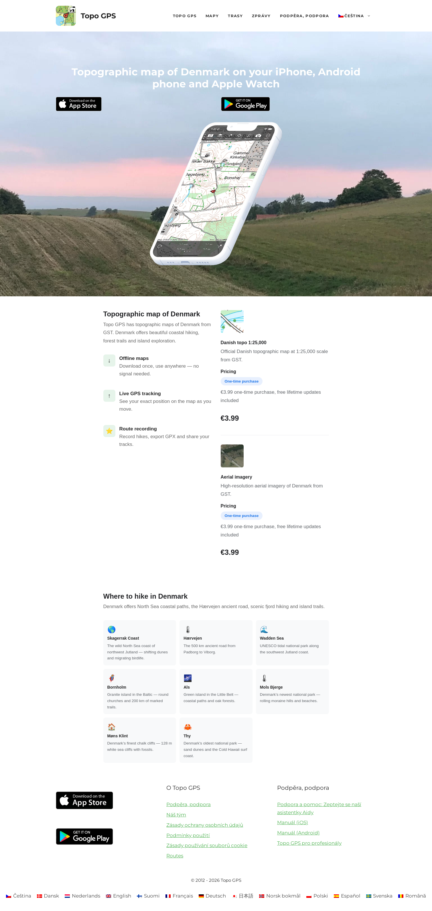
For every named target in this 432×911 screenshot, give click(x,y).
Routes (174, 856)
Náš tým (176, 815)
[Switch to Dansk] (48, 896)
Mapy (212, 15)
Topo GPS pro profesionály (309, 843)
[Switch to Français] (179, 896)
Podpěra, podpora (304, 15)
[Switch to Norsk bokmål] (279, 896)
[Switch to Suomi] (148, 896)
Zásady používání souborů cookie (206, 845)
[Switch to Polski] (317, 896)
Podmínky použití (188, 835)
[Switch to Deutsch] (212, 896)
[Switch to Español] (347, 896)
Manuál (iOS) (292, 822)
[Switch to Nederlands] (82, 896)
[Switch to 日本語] (242, 896)
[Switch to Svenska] (379, 896)
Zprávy (261, 15)
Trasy (235, 15)
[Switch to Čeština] (18, 896)
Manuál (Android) (298, 833)
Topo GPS (98, 15)
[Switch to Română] (412, 896)
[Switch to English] (118, 896)
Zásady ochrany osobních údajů (204, 825)
